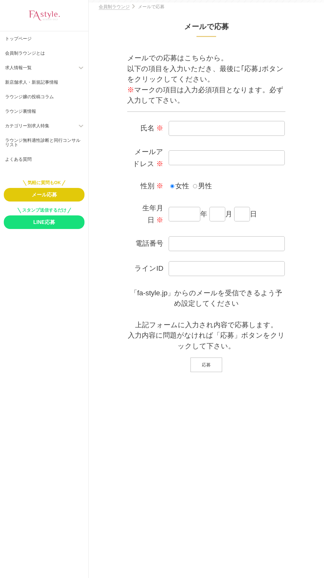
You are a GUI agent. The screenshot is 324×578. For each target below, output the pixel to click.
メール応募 (44, 194)
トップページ (18, 38)
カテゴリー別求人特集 (27, 125)
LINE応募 (44, 222)
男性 (205, 186)
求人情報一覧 (18, 67)
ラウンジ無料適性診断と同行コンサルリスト (42, 142)
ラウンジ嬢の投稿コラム (29, 96)
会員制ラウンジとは (25, 53)
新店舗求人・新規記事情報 (31, 82)
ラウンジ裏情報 (20, 111)
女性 (182, 186)
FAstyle (44, 15)
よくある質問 (18, 159)
